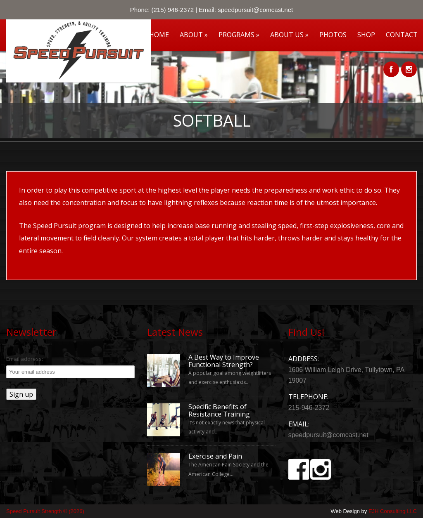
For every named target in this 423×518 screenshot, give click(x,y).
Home (159, 34)
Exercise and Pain (215, 456)
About (194, 34)
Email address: (24, 359)
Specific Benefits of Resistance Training (219, 410)
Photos (333, 34)
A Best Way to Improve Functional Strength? (223, 361)
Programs (239, 34)
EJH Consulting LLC (392, 511)
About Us (289, 34)
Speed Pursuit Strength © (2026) (45, 511)
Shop (366, 34)
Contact (402, 34)
